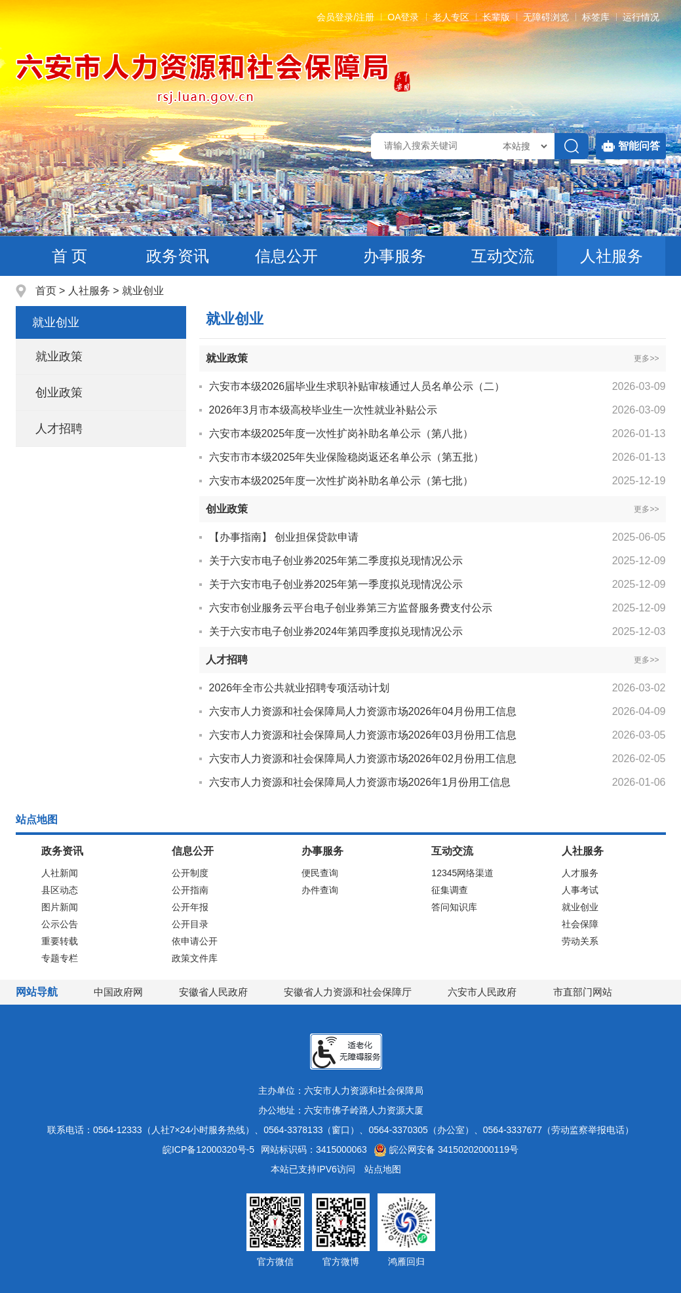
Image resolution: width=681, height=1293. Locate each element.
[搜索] (572, 146)
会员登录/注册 (345, 17)
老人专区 (451, 17)
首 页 (70, 256)
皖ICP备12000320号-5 (208, 1149)
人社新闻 (59, 873)
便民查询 (320, 873)
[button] (496, 17)
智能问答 (631, 146)
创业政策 (59, 392)
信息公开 (286, 256)
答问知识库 (454, 907)
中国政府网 (118, 991)
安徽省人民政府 (213, 991)
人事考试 (580, 890)
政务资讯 (177, 256)
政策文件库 (195, 958)
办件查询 (320, 890)
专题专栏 (59, 958)
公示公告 (59, 924)
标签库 (596, 17)
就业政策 (59, 356)
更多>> (646, 358)
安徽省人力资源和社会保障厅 (348, 991)
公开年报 (190, 907)
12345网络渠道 (462, 873)
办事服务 (394, 256)
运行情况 (641, 17)
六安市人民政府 (482, 991)
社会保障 (580, 924)
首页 (45, 290)
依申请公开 (195, 941)
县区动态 (59, 890)
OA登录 (403, 17)
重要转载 (59, 941)
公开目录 (190, 924)
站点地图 (382, 1169)
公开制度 (190, 873)
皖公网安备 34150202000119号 (446, 1149)
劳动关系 (580, 941)
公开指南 (190, 890)
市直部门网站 (588, 991)
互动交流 (502, 256)
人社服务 (611, 256)
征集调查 (449, 890)
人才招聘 (59, 428)
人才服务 (580, 873)
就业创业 (143, 290)
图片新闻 (59, 907)
